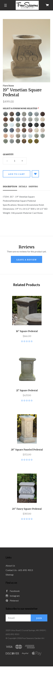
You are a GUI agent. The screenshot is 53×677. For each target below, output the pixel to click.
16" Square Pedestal (27, 331)
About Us (10, 565)
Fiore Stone (8, 85)
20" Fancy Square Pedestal (27, 508)
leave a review (26, 259)
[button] (5, 5)
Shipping (33, 186)
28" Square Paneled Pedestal (27, 449)
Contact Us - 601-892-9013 (19, 570)
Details (23, 186)
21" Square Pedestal (27, 390)
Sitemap (10, 574)
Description (10, 186)
